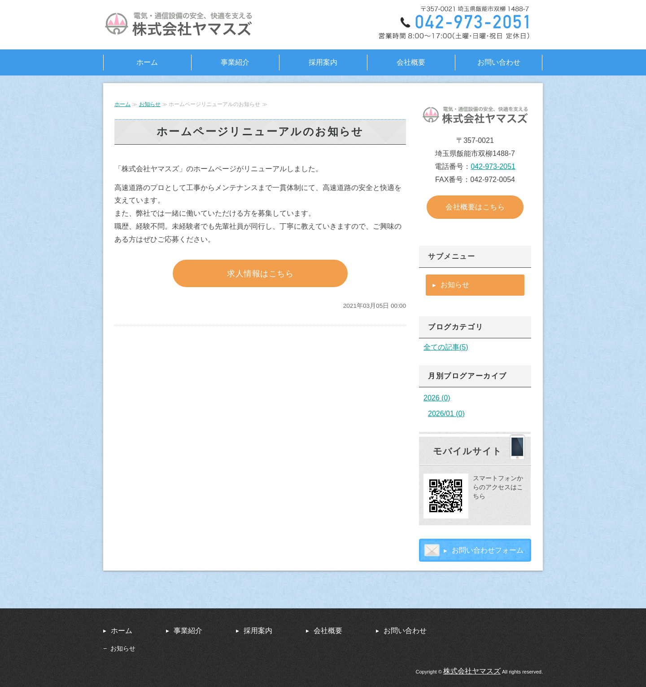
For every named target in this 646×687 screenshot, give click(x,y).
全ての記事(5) (445, 347)
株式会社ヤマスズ (472, 671)
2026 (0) (436, 398)
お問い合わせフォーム (488, 550)
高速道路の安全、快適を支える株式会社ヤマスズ (181, 24)
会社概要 (411, 62)
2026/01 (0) (446, 413)
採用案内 (323, 62)
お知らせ (150, 104)
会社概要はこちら (475, 207)
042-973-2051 (493, 166)
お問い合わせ (498, 62)
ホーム (147, 62)
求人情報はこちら (260, 273)
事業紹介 (235, 62)
